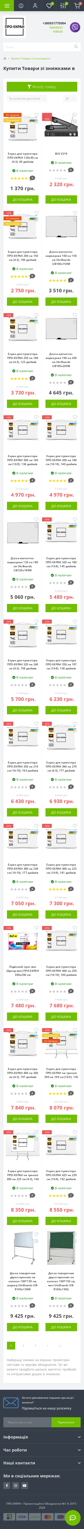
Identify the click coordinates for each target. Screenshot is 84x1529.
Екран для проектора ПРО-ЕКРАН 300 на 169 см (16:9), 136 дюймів (22, 460)
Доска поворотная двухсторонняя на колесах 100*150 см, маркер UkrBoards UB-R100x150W (22, 1281)
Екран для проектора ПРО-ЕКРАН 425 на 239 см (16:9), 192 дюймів (61, 1175)
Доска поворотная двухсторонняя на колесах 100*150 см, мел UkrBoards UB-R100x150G (61, 1281)
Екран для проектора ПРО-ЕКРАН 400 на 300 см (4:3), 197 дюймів (22, 1073)
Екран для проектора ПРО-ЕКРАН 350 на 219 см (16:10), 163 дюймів (22, 766)
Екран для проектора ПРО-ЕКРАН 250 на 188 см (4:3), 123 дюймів (22, 358)
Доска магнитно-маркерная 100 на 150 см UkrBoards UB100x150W (61, 258)
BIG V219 (61, 154)
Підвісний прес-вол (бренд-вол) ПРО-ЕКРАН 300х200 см (22, 971)
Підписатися (66, 1422)
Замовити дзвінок (56, 29)
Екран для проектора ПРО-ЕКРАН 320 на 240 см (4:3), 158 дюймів (22, 664)
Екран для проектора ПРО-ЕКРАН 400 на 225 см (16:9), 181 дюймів (61, 869)
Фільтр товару (42, 86)
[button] (35, 5)
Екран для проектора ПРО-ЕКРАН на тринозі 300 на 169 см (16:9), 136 (61, 1073)
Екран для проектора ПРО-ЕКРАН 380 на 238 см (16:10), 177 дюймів (22, 869)
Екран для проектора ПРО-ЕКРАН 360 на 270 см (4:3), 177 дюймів (61, 766)
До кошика (22, 199)
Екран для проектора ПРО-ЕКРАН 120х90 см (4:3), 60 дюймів (22, 158)
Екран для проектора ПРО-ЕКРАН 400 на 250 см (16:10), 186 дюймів (61, 971)
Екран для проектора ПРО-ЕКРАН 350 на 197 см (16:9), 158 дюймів (61, 664)
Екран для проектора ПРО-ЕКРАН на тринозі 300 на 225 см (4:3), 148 (23, 1175)
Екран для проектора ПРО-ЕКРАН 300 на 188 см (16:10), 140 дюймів (61, 460)
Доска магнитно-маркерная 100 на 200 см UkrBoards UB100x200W (61, 360)
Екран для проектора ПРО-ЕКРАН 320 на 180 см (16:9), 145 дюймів (61, 562)
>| (60, 1346)
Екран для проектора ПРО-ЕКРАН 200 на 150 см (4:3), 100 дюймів (22, 256)
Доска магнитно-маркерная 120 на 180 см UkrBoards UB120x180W (22, 564)
